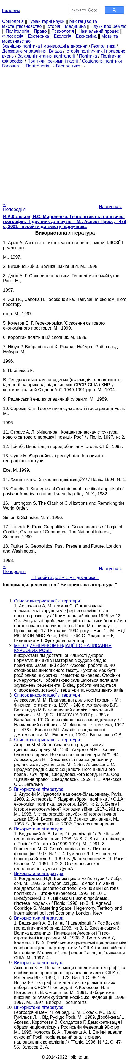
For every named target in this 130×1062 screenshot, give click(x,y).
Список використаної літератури (47, 695)
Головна (10, 66)
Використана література (38, 789)
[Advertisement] (65, 134)
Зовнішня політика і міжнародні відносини (45, 46)
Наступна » (110, 206)
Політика (88, 56)
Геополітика (103, 46)
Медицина (75, 26)
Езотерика (38, 36)
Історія (53, 26)
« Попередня (14, 207)
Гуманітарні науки (46, 21)
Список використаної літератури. (47, 601)
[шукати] (84, 10)
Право (40, 31)
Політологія (17, 31)
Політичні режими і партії (52, 61)
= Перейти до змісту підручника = (65, 577)
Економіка (86, 36)
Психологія (63, 31)
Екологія (62, 36)
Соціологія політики (102, 61)
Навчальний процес (98, 31)
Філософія (12, 36)
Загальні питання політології (46, 56)
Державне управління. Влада (32, 51)
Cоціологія (13, 21)
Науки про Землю (108, 26)
